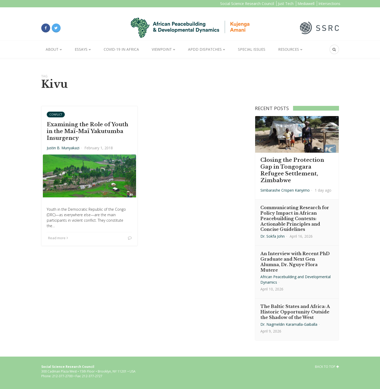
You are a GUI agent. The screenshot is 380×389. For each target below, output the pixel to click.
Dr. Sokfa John (272, 236)
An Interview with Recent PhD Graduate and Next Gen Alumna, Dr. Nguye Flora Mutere (295, 261)
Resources (288, 49)
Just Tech (286, 3)
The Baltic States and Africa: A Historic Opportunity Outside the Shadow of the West (295, 312)
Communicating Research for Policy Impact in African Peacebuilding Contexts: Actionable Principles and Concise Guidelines (294, 218)
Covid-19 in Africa (121, 49)
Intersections (329, 3)
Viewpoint (162, 49)
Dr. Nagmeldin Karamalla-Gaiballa (288, 324)
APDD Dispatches (205, 49)
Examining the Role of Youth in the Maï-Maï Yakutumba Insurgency (87, 131)
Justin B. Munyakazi (63, 147)
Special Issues (251, 49)
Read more (58, 238)
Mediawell (305, 3)
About (52, 49)
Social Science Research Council (247, 3)
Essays (81, 49)
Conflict (55, 114)
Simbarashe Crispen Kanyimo (285, 190)
